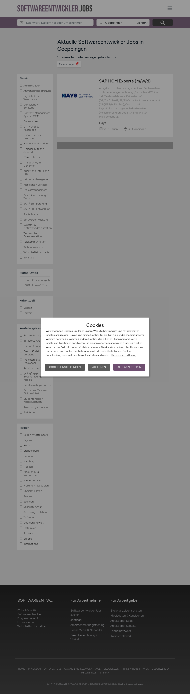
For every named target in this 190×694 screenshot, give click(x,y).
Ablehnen (99, 367)
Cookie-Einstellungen (65, 367)
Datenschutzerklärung (123, 355)
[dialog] (95, 347)
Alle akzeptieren (129, 367)
